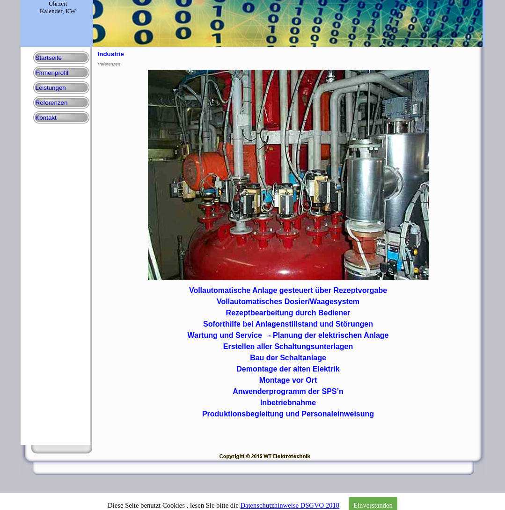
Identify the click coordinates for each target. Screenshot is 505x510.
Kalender (51, 11)
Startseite (49, 57)
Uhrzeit (58, 3)
